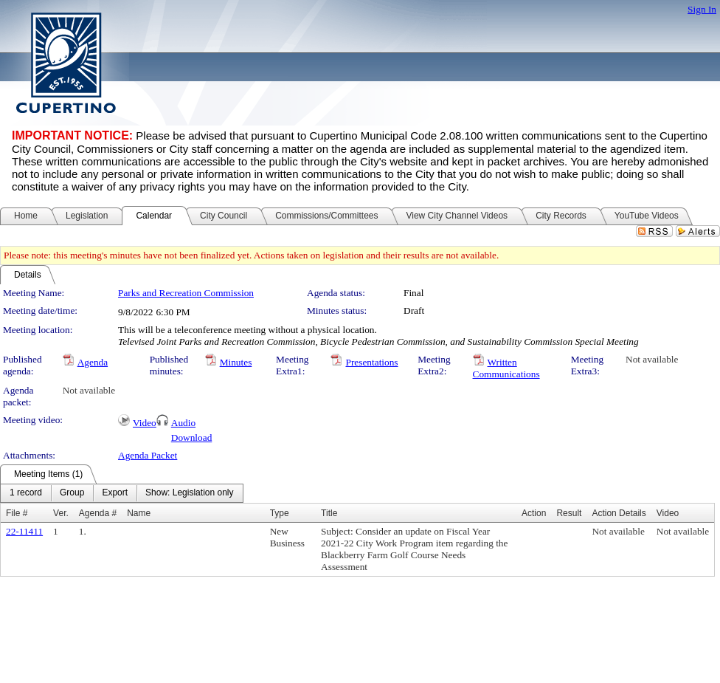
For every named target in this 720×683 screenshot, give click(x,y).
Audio (183, 422)
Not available (652, 359)
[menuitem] (26, 493)
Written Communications (506, 368)
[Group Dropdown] (72, 493)
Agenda (92, 362)
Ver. (61, 513)
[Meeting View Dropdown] (189, 493)
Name (138, 513)
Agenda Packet (147, 455)
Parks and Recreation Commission (186, 292)
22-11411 (24, 531)
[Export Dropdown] (114, 493)
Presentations (371, 362)
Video (144, 422)
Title (329, 513)
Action (534, 513)
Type (279, 513)
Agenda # (98, 513)
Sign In (702, 9)
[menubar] (121, 493)
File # (16, 513)
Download (191, 437)
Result (568, 513)
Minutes (236, 362)
